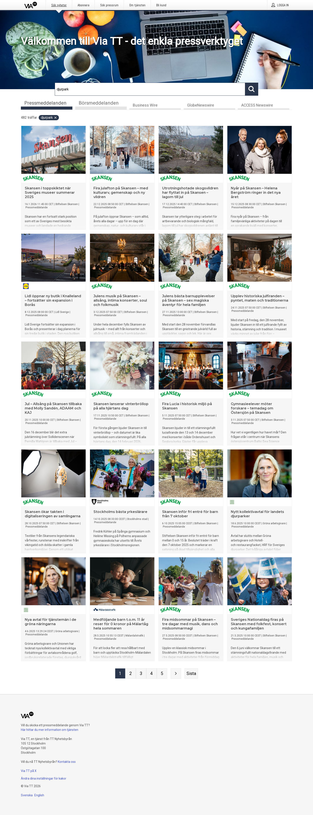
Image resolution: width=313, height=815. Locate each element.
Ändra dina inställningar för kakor (43, 778)
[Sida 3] (141, 674)
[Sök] (150, 89)
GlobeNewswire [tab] (200, 106)
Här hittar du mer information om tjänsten (49, 729)
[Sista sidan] (191, 674)
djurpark (49, 118)
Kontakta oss (67, 761)
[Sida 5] (162, 674)
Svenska (27, 795)
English (39, 795)
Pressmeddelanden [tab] (45, 103)
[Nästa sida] (176, 674)
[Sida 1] (120, 674)
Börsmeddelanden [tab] (99, 103)
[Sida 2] (130, 674)
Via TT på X (29, 771)
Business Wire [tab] (145, 106)
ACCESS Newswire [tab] (257, 106)
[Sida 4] (151, 674)
